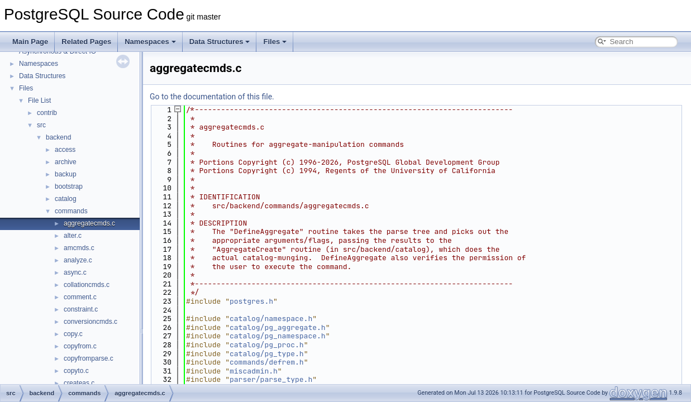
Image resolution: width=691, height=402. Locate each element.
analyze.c (78, 260)
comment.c (80, 297)
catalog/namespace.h (271, 318)
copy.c (73, 334)
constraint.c (81, 309)
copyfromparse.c (88, 358)
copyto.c (76, 371)
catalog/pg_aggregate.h (278, 327)
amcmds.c (79, 248)
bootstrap (69, 186)
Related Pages (86, 41)
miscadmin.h (254, 371)
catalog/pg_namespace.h (278, 336)
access (65, 150)
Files (275, 41)
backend (58, 137)
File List (39, 100)
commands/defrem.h (267, 362)
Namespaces (150, 41)
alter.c (73, 236)
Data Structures (219, 41)
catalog (66, 199)
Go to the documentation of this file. (212, 96)
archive (66, 162)
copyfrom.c (80, 346)
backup (66, 174)
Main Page (30, 41)
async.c (75, 272)
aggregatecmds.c (89, 223)
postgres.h (251, 301)
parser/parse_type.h (271, 379)
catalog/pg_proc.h (267, 345)
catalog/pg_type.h (267, 353)
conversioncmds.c (90, 322)
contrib (47, 113)
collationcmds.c (86, 285)
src (41, 125)
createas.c (79, 383)
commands (71, 211)
